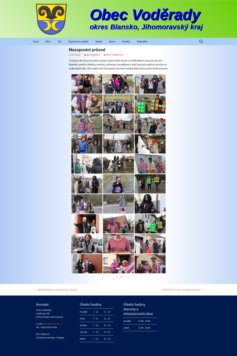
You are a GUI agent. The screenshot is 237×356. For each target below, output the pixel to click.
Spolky (98, 41)
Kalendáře (142, 41)
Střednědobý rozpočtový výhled (55, 290)
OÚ (59, 41)
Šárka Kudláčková (114, 54)
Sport (112, 41)
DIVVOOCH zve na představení (183, 290)
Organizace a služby (78, 41)
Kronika (126, 41)
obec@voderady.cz (53, 323)
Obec (48, 41)
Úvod (35, 41)
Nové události (93, 54)
